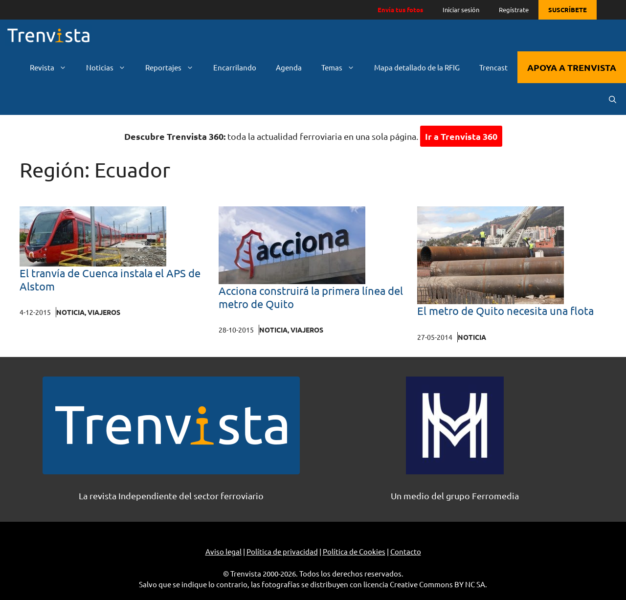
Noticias (110, 67)
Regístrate (514, 9)
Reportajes (174, 67)
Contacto (405, 551)
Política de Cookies (354, 551)
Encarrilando (234, 67)
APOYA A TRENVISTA (571, 67)
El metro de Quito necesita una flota (505, 310)
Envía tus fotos (400, 9)
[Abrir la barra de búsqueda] (612, 99)
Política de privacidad (282, 551)
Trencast (493, 67)
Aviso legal (223, 551)
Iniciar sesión (461, 9)
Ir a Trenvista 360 (461, 136)
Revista (53, 67)
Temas (342, 67)
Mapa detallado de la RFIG (417, 67)
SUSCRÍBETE (567, 9)
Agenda (289, 67)
